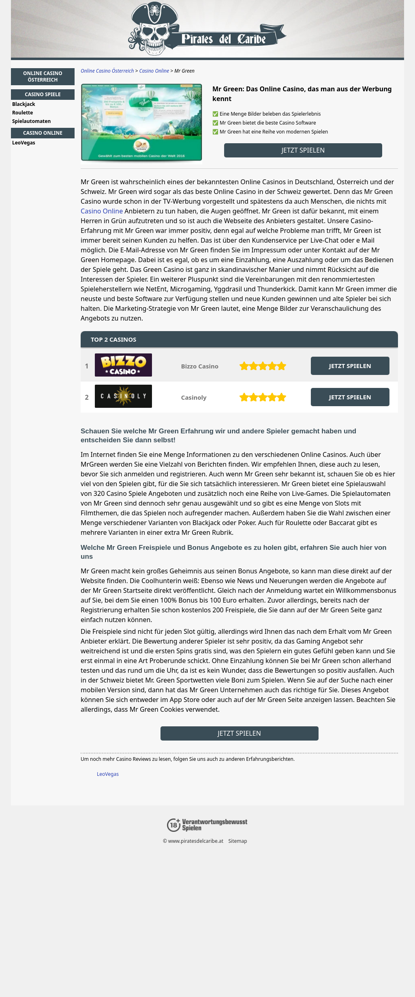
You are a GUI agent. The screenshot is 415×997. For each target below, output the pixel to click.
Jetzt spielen (303, 150)
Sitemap (238, 841)
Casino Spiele (43, 94)
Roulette (22, 112)
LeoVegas (108, 774)
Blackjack (23, 104)
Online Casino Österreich (42, 76)
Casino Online (102, 211)
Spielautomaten (31, 121)
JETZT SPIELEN (350, 366)
